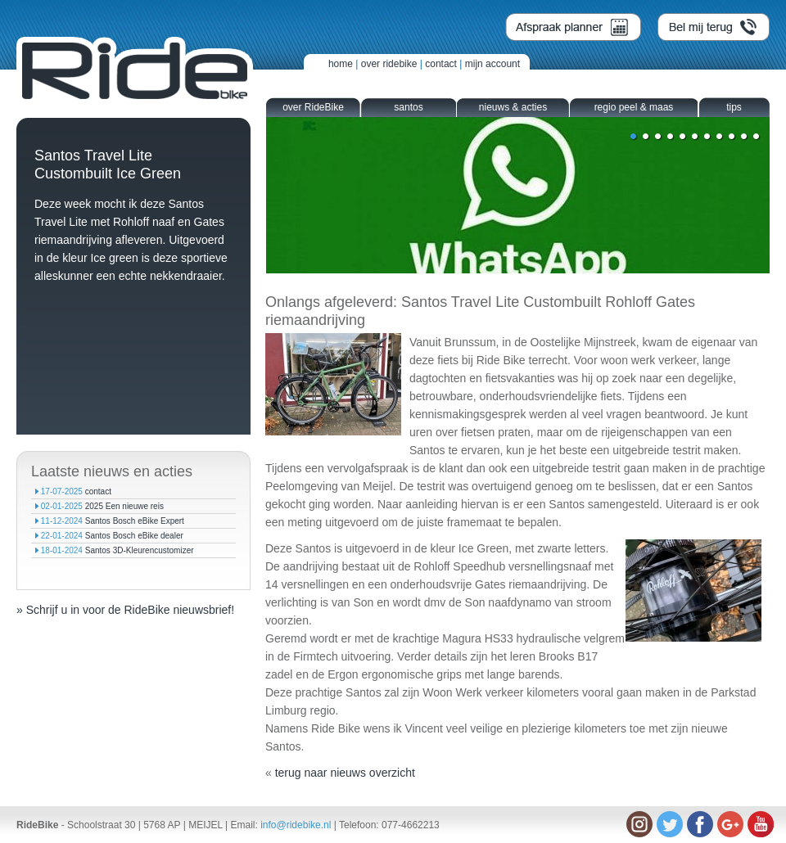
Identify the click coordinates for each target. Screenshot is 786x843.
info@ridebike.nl (295, 825)
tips (734, 107)
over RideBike (313, 107)
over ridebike (389, 64)
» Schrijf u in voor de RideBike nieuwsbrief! (125, 609)
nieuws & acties (513, 107)
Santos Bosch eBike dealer (134, 535)
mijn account (492, 64)
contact (441, 64)
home (340, 64)
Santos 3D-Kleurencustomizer (139, 550)
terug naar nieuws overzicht (345, 772)
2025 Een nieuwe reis (124, 506)
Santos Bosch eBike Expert (134, 520)
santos (408, 107)
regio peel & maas (634, 107)
